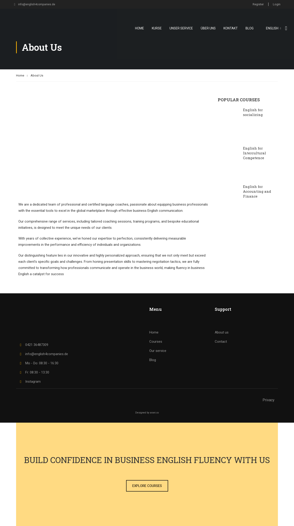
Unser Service (181, 28)
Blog (250, 28)
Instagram (29, 381)
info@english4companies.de (35, 4)
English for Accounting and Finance (257, 191)
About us (222, 332)
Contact (221, 341)
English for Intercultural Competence (254, 153)
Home (139, 28)
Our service (157, 351)
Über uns (208, 28)
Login (276, 4)
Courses (155, 341)
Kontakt (230, 28)
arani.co (154, 412)
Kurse (157, 28)
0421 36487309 (33, 345)
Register (257, 4)
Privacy (268, 400)
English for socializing (253, 112)
